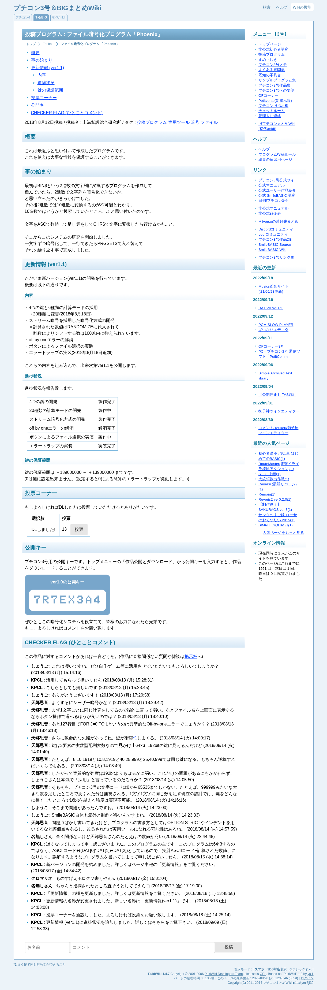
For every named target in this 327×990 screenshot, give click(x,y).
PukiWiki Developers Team (224, 974)
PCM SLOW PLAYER (275, 325)
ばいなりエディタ (273, 330)
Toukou (48, 44)
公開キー (39, 105)
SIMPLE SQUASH (275, 525)
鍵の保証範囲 (50, 90)
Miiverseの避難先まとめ (278, 221)
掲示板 (191, 656)
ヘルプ (281, 7)
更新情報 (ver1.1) (47, 67)
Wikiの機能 (302, 7)
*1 (135, 738)
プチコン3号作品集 (274, 85)
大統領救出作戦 (273, 479)
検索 (266, 7)
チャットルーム (271, 111)
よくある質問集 (271, 70)
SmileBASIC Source (274, 245)
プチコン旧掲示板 (273, 106)
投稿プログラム (152, 122)
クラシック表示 (300, 969)
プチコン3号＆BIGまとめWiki (58, 8)
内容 (41, 75)
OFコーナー (268, 96)
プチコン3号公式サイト (278, 180)
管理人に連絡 (269, 116)
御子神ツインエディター (279, 411)
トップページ (269, 44)
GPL (263, 974)
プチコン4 (23, 17)
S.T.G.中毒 (269, 474)
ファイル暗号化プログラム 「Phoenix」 (90, 44)
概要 (35, 52)
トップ (31, 44)
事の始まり (41, 60)
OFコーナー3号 (271, 346)
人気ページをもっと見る (283, 533)
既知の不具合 (269, 75)
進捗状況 (46, 82)
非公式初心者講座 (273, 49)
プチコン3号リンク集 (276, 257)
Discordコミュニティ (275, 229)
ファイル (209, 122)
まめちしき (267, 60)
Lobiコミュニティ (273, 234)
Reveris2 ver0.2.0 (274, 499)
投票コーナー (44, 97)
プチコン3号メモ (272, 65)
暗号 (195, 122)
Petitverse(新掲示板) (275, 101)
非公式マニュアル (273, 208)
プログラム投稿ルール (277, 154)
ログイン (307, 978)
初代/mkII (59, 17)
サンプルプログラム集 (277, 80)
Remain (266, 494)
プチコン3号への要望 (276, 90)
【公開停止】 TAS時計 (277, 395)
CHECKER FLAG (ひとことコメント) (67, 112)
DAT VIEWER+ (270, 308)
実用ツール (179, 122)
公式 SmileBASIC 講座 (276, 195)
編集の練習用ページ (275, 160)
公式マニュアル (271, 185)
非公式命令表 (269, 213)
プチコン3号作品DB (275, 239)
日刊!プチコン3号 (273, 201)
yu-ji (310, 974)
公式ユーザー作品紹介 (277, 190)
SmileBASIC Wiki (272, 250)
